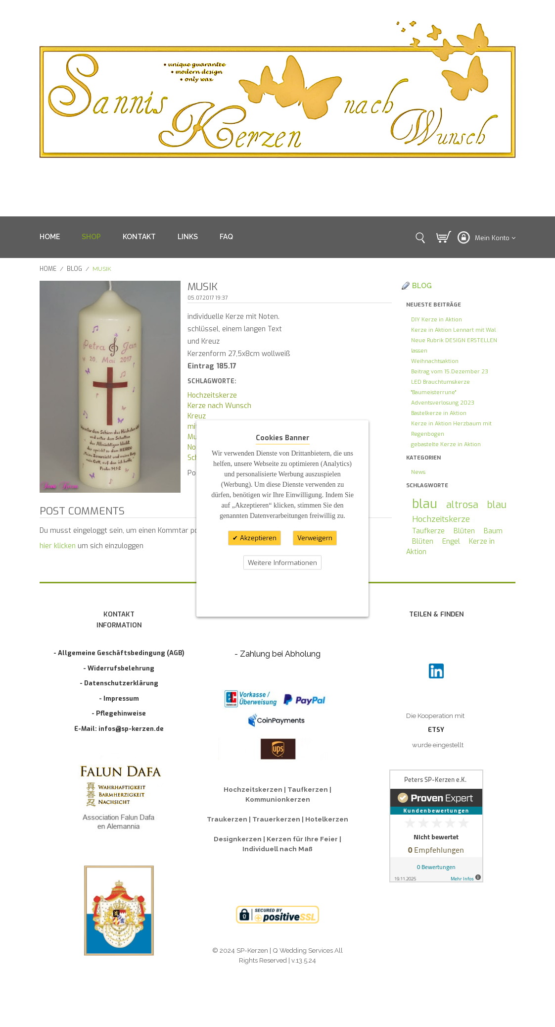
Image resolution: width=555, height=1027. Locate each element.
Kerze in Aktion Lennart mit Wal (453, 330)
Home (48, 269)
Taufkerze (428, 531)
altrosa (462, 504)
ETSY (436, 729)
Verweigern (314, 538)
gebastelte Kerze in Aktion (446, 444)
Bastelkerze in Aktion (438, 413)
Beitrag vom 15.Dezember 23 (449, 371)
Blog (74, 269)
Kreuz (196, 416)
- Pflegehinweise (119, 713)
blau (424, 504)
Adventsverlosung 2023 (442, 403)
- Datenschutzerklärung (119, 683)
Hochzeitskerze (212, 395)
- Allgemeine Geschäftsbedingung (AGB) (119, 653)
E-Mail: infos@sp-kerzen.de (119, 728)
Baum (493, 531)
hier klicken (58, 546)
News (418, 472)
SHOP (91, 237)
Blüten (464, 531)
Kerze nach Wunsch (219, 406)
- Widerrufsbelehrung (118, 668)
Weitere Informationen (282, 562)
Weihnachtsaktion (435, 361)
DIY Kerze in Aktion (436, 319)
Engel (451, 541)
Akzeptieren (257, 538)
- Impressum (119, 698)
